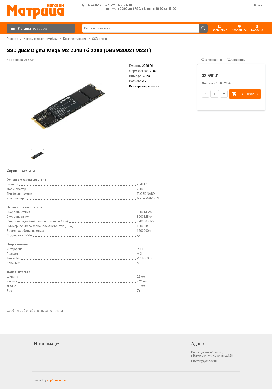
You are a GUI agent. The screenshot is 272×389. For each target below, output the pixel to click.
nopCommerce (56, 380)
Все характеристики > (144, 86)
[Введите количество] (214, 94)
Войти (258, 5)
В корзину (245, 93)
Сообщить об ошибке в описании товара (35, 310)
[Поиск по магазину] (140, 28)
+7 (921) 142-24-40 (118, 5)
